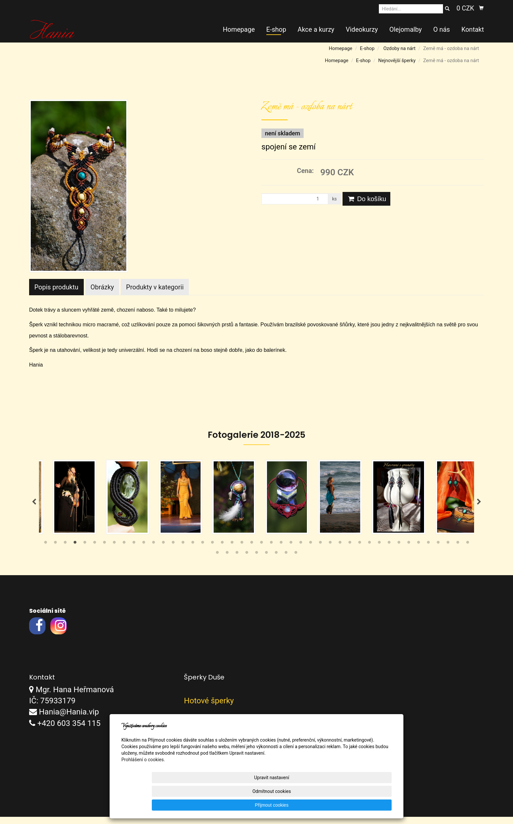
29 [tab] (320, 551)
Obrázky (102, 287)
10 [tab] (134, 551)
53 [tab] (295, 561)
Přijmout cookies (366, 805)
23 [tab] (261, 551)
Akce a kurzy (316, 29)
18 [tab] (212, 551)
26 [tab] (291, 551)
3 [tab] (65, 551)
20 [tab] (232, 551)
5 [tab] (84, 551)
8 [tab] (114, 551)
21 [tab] (242, 551)
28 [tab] (310, 551)
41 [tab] (438, 551)
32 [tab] (349, 551)
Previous (34, 505)
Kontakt (472, 29)
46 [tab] (227, 561)
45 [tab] (217, 561)
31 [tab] (340, 551)
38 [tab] (408, 551)
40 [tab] (428, 551)
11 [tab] (143, 551)
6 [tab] (94, 551)
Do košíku (366, 198)
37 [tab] (399, 551)
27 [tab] (300, 551)
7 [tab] (104, 551)
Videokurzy (362, 29)
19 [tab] (222, 551)
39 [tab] (418, 551)
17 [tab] (202, 551)
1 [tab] (45, 551)
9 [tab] (124, 551)
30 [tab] (330, 551)
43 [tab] (457, 551)
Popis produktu (56, 287)
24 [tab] (271, 551)
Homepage (239, 29)
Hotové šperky (209, 707)
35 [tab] (379, 551)
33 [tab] (359, 551)
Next (479, 505)
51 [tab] (276, 561)
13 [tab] (163, 551)
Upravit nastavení (257, 805)
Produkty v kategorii (155, 287)
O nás (441, 29)
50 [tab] (266, 561)
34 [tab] (369, 551)
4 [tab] (75, 551)
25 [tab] (281, 551)
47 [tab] (237, 561)
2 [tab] (55, 551)
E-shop (276, 29)
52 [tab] (286, 561)
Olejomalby (405, 29)
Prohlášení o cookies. (143, 787)
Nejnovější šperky (397, 60)
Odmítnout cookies (312, 805)
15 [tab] (183, 551)
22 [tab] (251, 551)
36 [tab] (389, 551)
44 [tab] (467, 551)
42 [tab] (448, 551)
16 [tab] (192, 551)
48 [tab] (246, 561)
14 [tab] (173, 551)
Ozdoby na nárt (399, 48)
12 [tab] (153, 551)
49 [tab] (256, 561)
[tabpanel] (256, 500)
